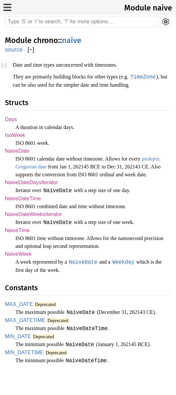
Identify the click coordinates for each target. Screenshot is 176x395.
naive (71, 40)
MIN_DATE (17, 354)
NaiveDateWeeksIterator (34, 231)
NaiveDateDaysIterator (32, 199)
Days (10, 127)
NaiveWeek (18, 271)
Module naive (148, 7)
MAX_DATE (17, 321)
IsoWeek (15, 143)
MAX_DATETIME (23, 338)
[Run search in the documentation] (82, 21)
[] (31, 49)
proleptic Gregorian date (44, 175)
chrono (45, 40)
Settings (165, 21)
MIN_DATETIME (22, 370)
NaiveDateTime (23, 215)
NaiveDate (17, 159)
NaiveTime (17, 247)
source (14, 49)
